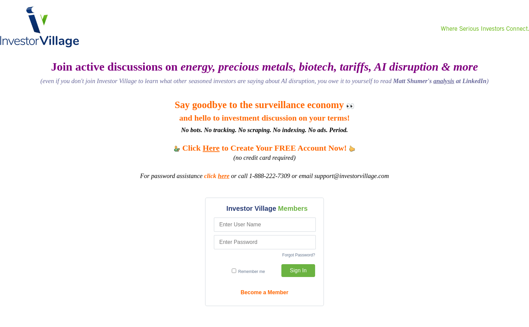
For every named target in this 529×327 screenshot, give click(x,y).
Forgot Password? (298, 255)
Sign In (298, 270)
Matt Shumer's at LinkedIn (439, 80)
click (216, 175)
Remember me (248, 271)
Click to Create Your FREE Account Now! (264, 148)
